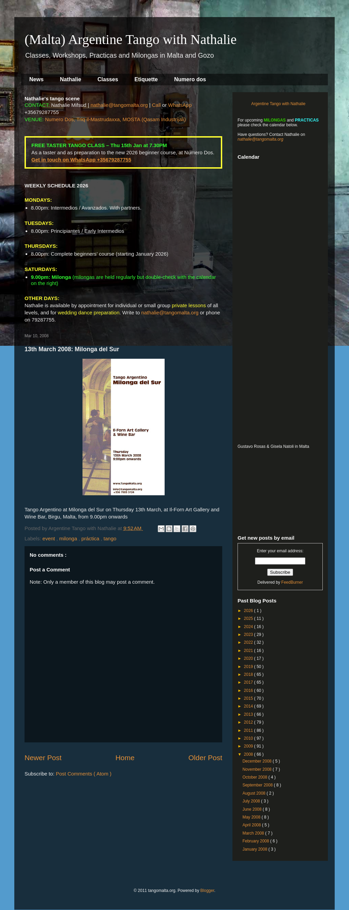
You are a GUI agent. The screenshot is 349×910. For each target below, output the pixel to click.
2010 (249, 738)
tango (110, 538)
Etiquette (146, 79)
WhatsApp (180, 105)
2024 (249, 626)
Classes (107, 79)
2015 (249, 698)
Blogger (207, 890)
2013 (249, 714)
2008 (249, 754)
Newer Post (43, 758)
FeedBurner (292, 582)
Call (156, 105)
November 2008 (257, 769)
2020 (249, 658)
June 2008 (252, 809)
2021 (249, 650)
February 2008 (256, 841)
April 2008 (252, 825)
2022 (249, 642)
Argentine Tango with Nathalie (278, 103)
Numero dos (190, 79)
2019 (249, 666)
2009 (249, 746)
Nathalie (70, 79)
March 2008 (253, 833)
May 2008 (251, 817)
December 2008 (257, 761)
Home (125, 758)
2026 (249, 610)
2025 (249, 618)
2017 (249, 682)
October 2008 (255, 777)
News (36, 79)
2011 (249, 730)
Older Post (205, 758)
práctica (91, 538)
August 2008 (254, 793)
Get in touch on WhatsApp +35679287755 (81, 159)
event (50, 538)
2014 (249, 706)
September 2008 (258, 785)
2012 (249, 722)
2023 (249, 634)
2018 (249, 674)
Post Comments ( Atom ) (83, 774)
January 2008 (255, 849)
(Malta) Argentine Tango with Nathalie (131, 39)
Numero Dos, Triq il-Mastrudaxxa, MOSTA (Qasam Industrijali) (115, 119)
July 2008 (251, 801)
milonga (69, 538)
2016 (249, 690)
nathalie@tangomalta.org (119, 105)
